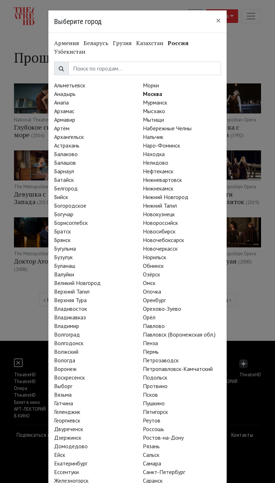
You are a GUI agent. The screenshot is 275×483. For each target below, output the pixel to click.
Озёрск (151, 274)
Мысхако (154, 111)
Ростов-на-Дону (163, 437)
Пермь (151, 351)
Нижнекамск (158, 188)
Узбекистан (69, 51)
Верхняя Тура (70, 300)
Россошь (153, 429)
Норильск (154, 257)
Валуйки (64, 274)
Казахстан (149, 43)
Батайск (64, 179)
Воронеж (65, 368)
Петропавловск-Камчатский (178, 368)
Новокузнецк (159, 214)
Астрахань (66, 145)
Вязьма (63, 394)
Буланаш (64, 265)
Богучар (63, 214)
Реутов (151, 420)
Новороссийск (160, 222)
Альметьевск (69, 85)
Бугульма (65, 248)
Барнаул (64, 171)
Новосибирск (159, 231)
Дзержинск (67, 437)
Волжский (66, 351)
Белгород (66, 188)
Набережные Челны (167, 128)
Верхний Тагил (72, 291)
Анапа (61, 102)
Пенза (150, 343)
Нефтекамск (158, 171)
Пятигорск (155, 411)
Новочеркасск (160, 248)
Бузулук (63, 257)
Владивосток (70, 308)
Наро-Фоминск (161, 145)
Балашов (65, 162)
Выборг (63, 386)
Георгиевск (67, 420)
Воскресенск (69, 377)
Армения (66, 43)
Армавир (64, 119)
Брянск (62, 239)
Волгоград (67, 334)
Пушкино (154, 403)
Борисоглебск (71, 222)
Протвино (155, 386)
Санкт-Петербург (164, 471)
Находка (154, 154)
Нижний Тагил (160, 205)
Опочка (152, 291)
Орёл (149, 317)
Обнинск (153, 265)
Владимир (66, 325)
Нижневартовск (162, 179)
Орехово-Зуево (162, 308)
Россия (178, 43)
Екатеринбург (70, 463)
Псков (150, 394)
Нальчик (153, 136)
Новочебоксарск (163, 239)
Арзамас (64, 111)
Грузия (122, 43)
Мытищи (153, 119)
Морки (151, 85)
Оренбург (154, 300)
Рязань (151, 446)
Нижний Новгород (165, 197)
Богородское (70, 205)
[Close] (218, 20)
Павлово (154, 325)
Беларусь (95, 43)
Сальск (151, 454)
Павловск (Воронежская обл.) (179, 334)
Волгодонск (68, 343)
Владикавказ (70, 317)
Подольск (155, 377)
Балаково (66, 154)
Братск (62, 231)
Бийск (61, 197)
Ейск (59, 454)
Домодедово (71, 446)
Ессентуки (66, 471)
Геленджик (67, 411)
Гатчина (63, 403)
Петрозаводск (161, 360)
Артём (61, 128)
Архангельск (69, 136)
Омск (149, 282)
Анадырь (65, 93)
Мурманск (155, 102)
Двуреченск (68, 429)
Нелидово (155, 162)
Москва (152, 93)
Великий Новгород (77, 282)
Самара (152, 463)
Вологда (64, 360)
